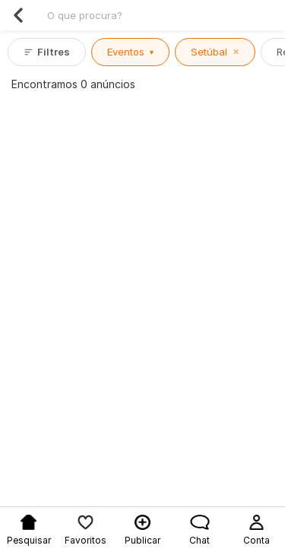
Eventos (130, 52)
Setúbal (215, 52)
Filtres (47, 52)
